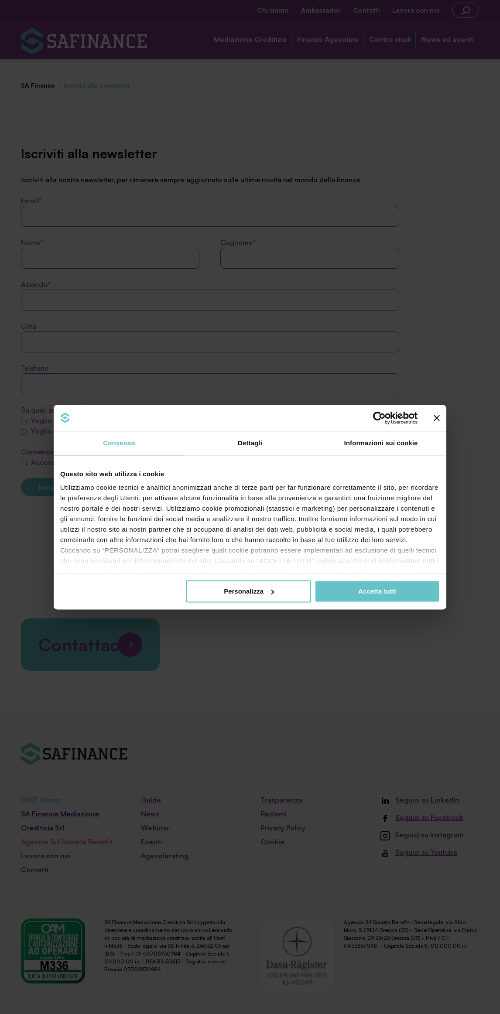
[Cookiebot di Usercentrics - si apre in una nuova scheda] (379, 417)
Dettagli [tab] (250, 443)
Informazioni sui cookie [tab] (381, 443)
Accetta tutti (377, 591)
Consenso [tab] (119, 443)
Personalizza (249, 591)
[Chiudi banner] (437, 418)
